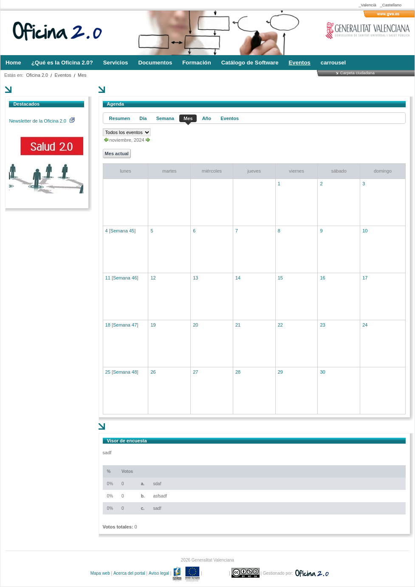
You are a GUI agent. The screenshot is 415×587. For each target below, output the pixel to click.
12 (152, 277)
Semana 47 (125, 324)
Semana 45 (122, 230)
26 (152, 372)
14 (237, 277)
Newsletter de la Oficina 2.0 (41, 120)
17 (364, 277)
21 (237, 324)
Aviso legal (159, 573)
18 (107, 324)
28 (237, 372)
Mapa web (100, 573)
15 (280, 277)
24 (364, 324)
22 (280, 324)
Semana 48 (125, 372)
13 (195, 277)
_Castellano (390, 5)
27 (195, 372)
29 (280, 372)
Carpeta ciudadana (357, 72)
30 (322, 372)
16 (322, 277)
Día (143, 118)
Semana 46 (125, 277)
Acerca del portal (129, 573)
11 (107, 277)
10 (364, 230)
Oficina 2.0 (37, 75)
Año (206, 118)
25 (107, 372)
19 (152, 324)
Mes (82, 75)
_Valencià (367, 5)
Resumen (119, 118)
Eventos (63, 75)
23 (322, 324)
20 (195, 324)
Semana (165, 118)
